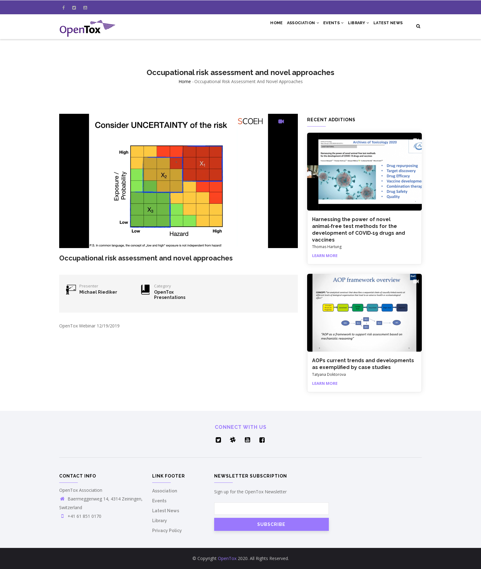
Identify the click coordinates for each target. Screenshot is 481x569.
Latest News (387, 25)
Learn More (325, 255)
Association (294, 25)
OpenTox (227, 558)
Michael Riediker (98, 292)
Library (355, 25)
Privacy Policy (167, 530)
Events (327, 25)
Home (265, 25)
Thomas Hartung (327, 246)
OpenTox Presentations (169, 295)
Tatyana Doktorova (329, 374)
